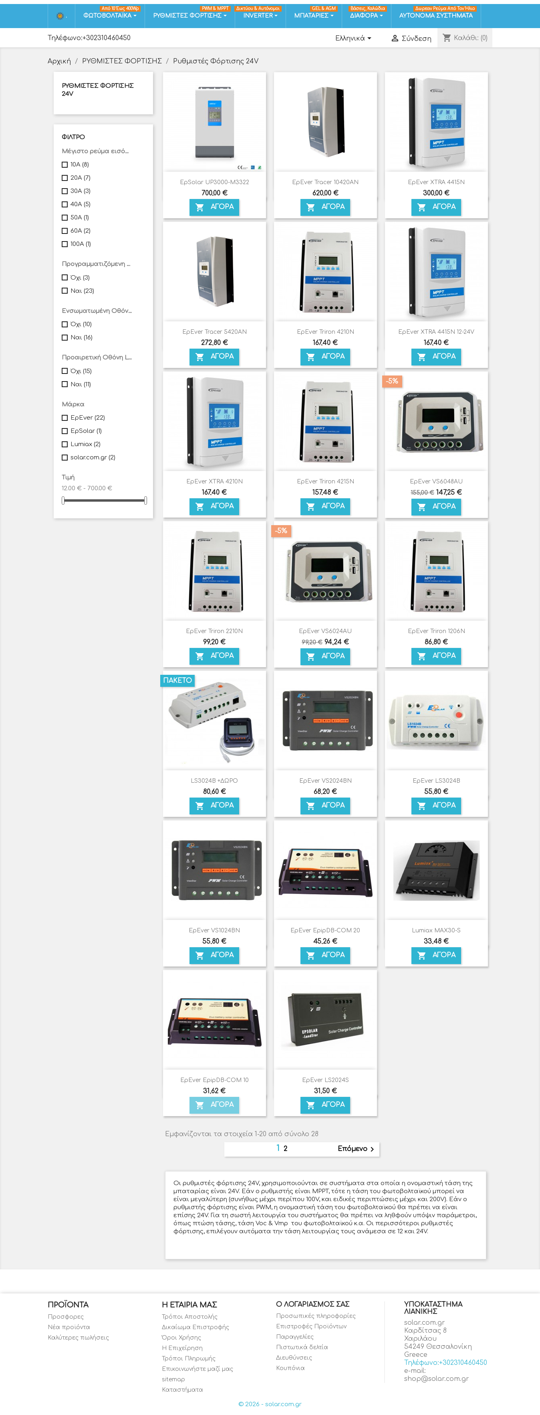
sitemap (173, 1379)
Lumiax (86, 444)
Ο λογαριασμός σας (312, 1304)
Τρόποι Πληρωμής (189, 1359)
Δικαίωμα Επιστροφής (195, 1327)
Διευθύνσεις (294, 1358)
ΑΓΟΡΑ (214, 207)
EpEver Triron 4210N (325, 332)
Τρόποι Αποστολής (190, 1317)
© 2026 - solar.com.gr (270, 1404)
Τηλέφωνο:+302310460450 (89, 38)
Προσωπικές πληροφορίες (316, 1316)
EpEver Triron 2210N (214, 631)
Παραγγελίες (295, 1337)
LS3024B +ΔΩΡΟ (214, 781)
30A (81, 191)
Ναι (82, 291)
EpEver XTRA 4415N (436, 182)
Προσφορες (66, 1317)
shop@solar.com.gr (436, 1379)
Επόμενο (357, 1149)
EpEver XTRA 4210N (214, 482)
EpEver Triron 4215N (325, 482)
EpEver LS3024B (436, 781)
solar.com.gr (93, 457)
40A (81, 204)
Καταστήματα (182, 1390)
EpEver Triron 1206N (436, 631)
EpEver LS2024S (325, 1080)
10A (80, 164)
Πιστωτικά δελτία (302, 1347)
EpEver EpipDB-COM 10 (214, 1080)
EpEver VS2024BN (325, 781)
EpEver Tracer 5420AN (214, 332)
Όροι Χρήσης (181, 1338)
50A (80, 217)
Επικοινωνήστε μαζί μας (197, 1369)
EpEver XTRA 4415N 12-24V (436, 332)
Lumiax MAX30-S (436, 931)
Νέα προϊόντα (69, 1327)
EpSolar (86, 431)
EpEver (88, 417)
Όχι (80, 277)
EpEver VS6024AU (325, 631)
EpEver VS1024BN (214, 931)
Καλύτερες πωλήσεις (78, 1338)
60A (81, 230)
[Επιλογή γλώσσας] (354, 39)
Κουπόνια (290, 1368)
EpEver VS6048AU (436, 482)
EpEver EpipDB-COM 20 (325, 931)
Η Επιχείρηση (182, 1348)
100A (81, 244)
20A (81, 178)
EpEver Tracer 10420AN (325, 182)
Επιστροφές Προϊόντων (311, 1327)
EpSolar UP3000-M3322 (214, 182)
